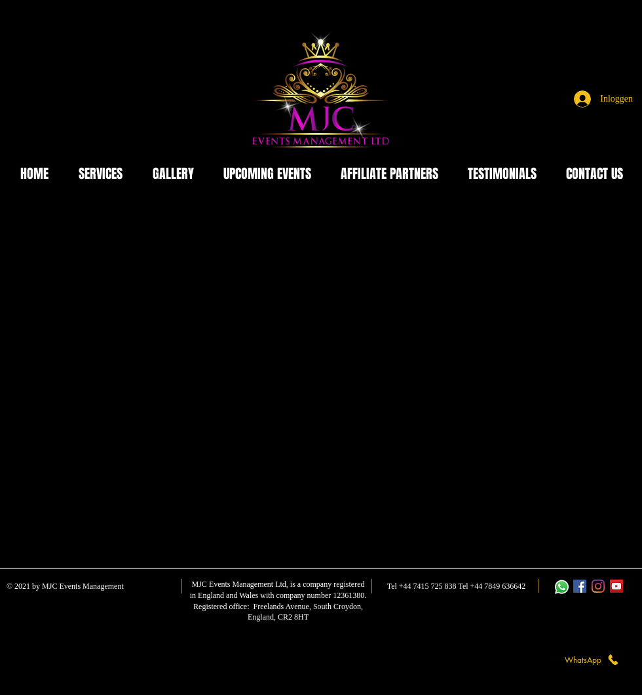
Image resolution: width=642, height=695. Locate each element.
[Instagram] (598, 586)
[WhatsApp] (592, 659)
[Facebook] (579, 586)
